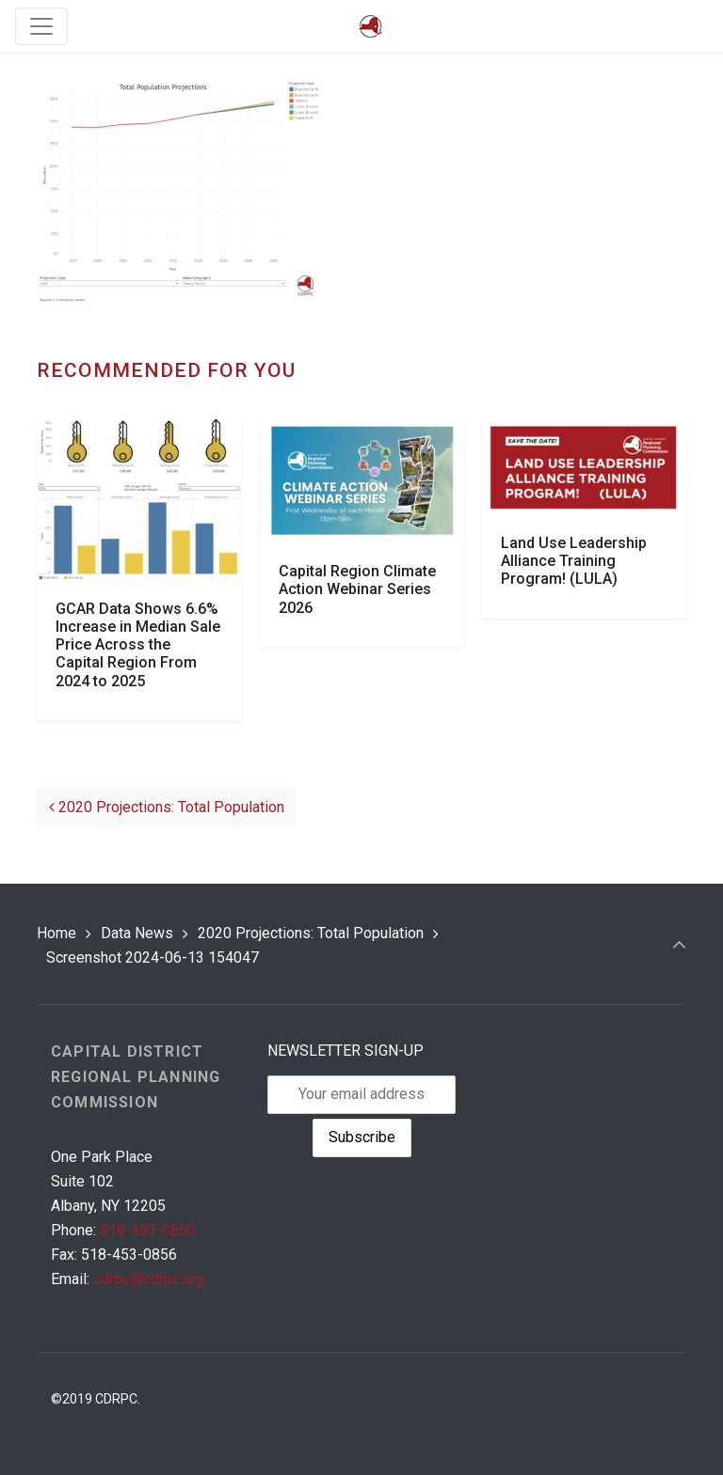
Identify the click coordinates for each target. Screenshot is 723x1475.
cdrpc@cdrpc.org (148, 1279)
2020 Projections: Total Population (166, 807)
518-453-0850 (148, 1230)
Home (56, 933)
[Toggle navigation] (41, 26)
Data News (137, 933)
